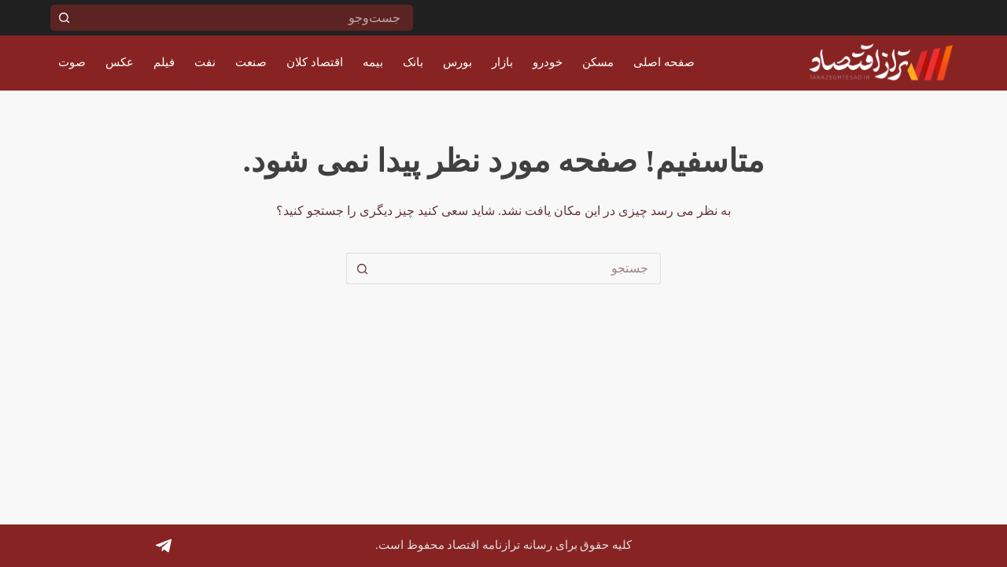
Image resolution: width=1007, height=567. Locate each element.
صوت (72, 62)
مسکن (598, 62)
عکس (119, 62)
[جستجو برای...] (244, 18)
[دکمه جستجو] (63, 18)
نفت (205, 62)
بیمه (373, 62)
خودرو (548, 62)
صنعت (251, 62)
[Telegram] (164, 546)
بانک (413, 62)
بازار (502, 62)
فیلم (164, 62)
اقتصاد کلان (314, 62)
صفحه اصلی (664, 62)
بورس (457, 62)
